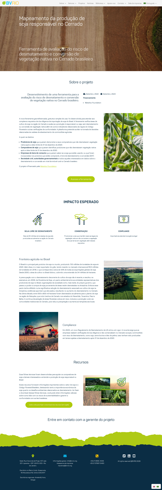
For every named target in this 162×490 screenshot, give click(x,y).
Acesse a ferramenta (81, 179)
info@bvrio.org (72, 461)
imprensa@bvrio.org (65, 466)
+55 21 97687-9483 (97, 463)
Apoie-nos (111, 3)
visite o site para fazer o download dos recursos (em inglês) (49, 405)
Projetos (81, 3)
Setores (72, 3)
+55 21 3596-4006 (97, 461)
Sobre (62, 3)
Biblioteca (100, 3)
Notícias (90, 3)
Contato (122, 3)
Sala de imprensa (134, 3)
